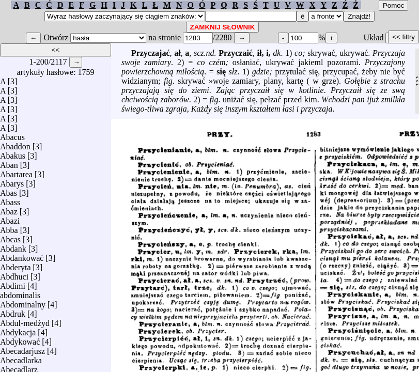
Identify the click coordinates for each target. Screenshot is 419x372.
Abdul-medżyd (25, 320)
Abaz (9, 209)
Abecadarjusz (22, 348)
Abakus (12, 153)
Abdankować (21, 255)
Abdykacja (18, 330)
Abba (9, 227)
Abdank (13, 246)
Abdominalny (22, 302)
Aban (9, 162)
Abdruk (12, 311)
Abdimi (12, 283)
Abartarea (16, 171)
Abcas (10, 237)
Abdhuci (14, 274)
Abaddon (15, 144)
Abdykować (20, 339)
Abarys (12, 181)
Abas (8, 190)
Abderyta (15, 264)
